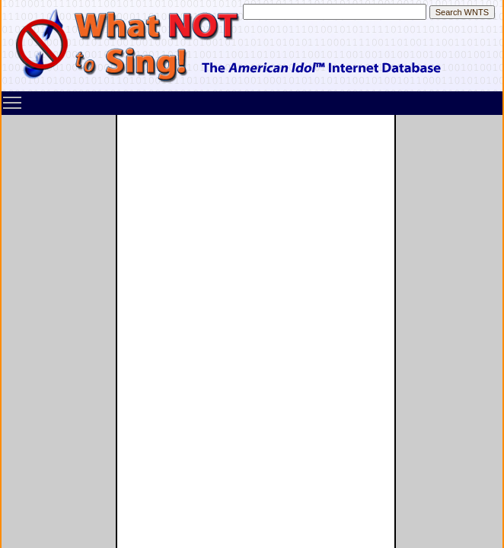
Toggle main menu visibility (13, 97)
